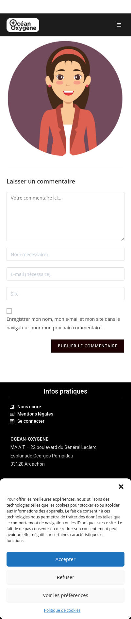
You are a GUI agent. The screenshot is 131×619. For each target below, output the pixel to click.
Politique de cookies (62, 610)
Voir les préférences (65, 595)
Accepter (65, 559)
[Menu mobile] (119, 25)
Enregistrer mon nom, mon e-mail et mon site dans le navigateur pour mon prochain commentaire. (63, 323)
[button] (121, 486)
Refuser (65, 577)
